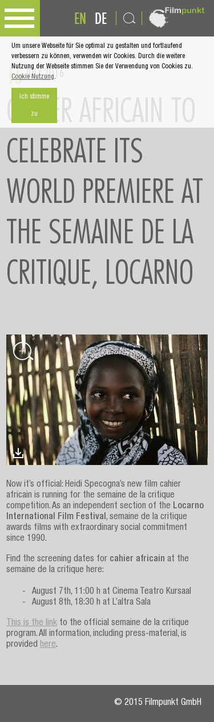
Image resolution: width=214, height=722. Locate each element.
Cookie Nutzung (32, 77)
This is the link (31, 623)
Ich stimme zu (34, 105)
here (48, 645)
